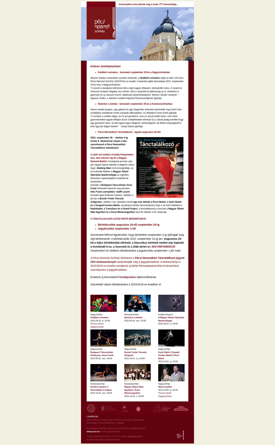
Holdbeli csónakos (99, 317)
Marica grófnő (165, 387)
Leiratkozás (92, 416)
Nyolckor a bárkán (133, 317)
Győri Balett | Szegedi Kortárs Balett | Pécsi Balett (169, 355)
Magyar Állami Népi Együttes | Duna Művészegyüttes (133, 390)
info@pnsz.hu (134, 436)
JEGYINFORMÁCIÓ (163, 246)
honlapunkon (127, 277)
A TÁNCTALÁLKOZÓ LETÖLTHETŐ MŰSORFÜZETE (118, 219)
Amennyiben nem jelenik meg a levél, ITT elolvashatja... (148, 4)
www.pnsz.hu (93, 431)
